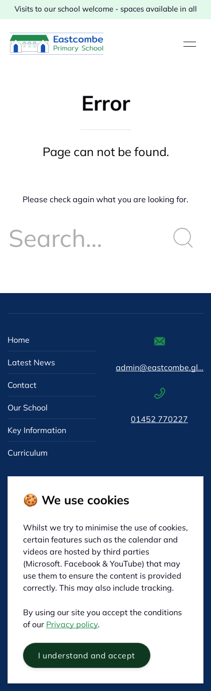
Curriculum (28, 453)
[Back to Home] (57, 44)
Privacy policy (72, 624)
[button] (189, 44)
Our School (28, 407)
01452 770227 (159, 419)
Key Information (37, 430)
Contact (22, 385)
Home (19, 340)
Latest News (31, 362)
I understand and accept (86, 655)
